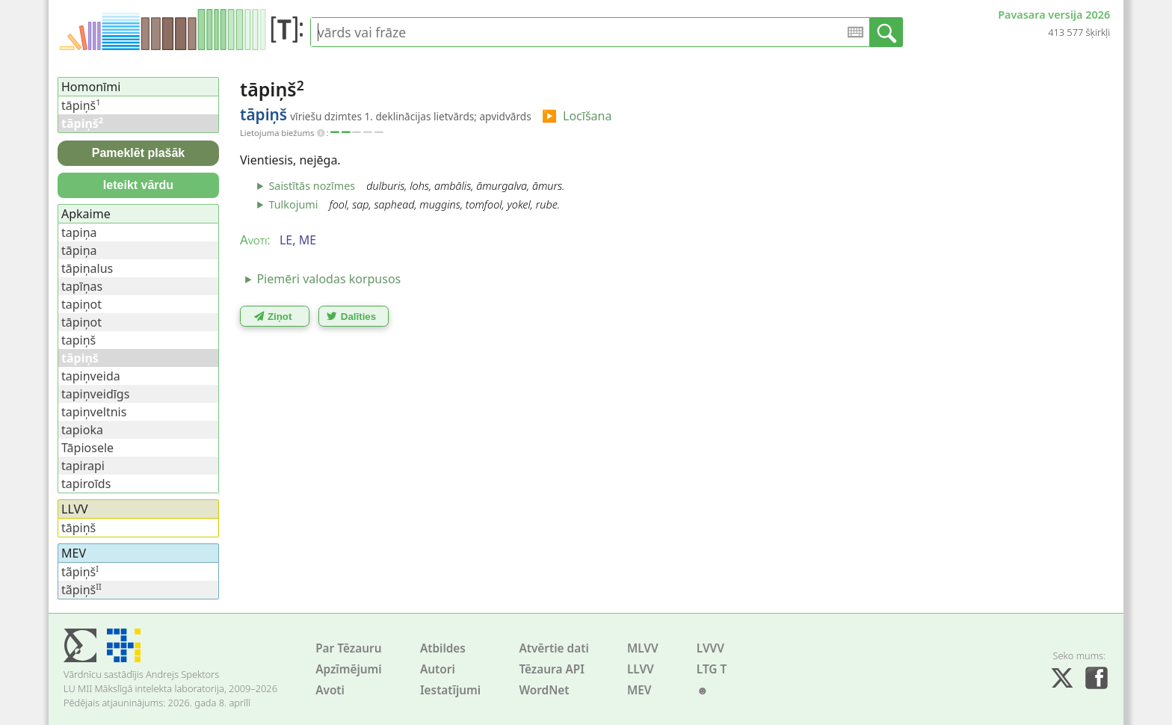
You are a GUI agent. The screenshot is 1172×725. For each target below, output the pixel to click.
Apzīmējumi (348, 669)
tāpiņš (81, 105)
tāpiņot (81, 322)
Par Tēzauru (348, 648)
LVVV (710, 648)
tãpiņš (80, 572)
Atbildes (443, 648)
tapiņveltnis (93, 412)
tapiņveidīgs (95, 394)
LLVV (640, 669)
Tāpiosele (87, 447)
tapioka (82, 430)
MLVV (643, 648)
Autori (437, 669)
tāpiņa (79, 250)
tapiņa (79, 232)
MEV (639, 690)
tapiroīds (86, 483)
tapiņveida (90, 376)
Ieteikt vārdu (138, 185)
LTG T (712, 669)
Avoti (330, 690)
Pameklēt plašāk (138, 152)
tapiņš (78, 340)
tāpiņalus (87, 268)
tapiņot (81, 304)
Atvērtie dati (553, 648)
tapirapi (83, 465)
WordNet (544, 690)
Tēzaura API (552, 669)
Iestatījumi (450, 690)
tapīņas (81, 286)
